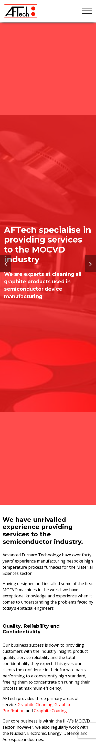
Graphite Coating (50, 711)
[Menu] (87, 11)
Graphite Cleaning (35, 704)
